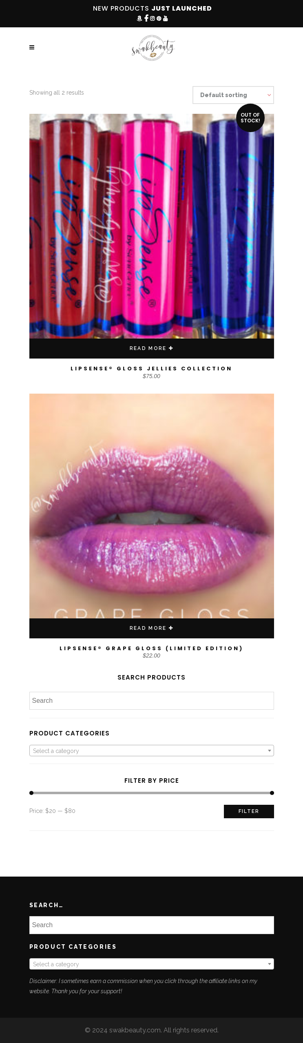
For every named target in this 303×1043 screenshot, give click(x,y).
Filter (249, 811)
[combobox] (151, 750)
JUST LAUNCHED (181, 8)
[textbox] (152, 751)
